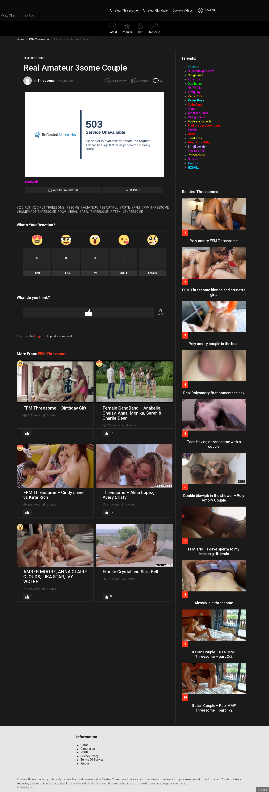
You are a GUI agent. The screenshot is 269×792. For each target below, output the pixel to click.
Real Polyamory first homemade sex (213, 392)
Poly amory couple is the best (214, 343)
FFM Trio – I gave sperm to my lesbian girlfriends (213, 550)
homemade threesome (37, 211)
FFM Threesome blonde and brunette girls (213, 291)
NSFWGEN (194, 87)
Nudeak (31, 181)
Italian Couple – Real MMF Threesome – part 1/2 (214, 707)
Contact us (87, 748)
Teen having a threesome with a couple (214, 443)
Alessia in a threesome (214, 602)
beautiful (110, 206)
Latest (113, 27)
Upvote (88, 312)
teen (117, 211)
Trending (154, 27)
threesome (133, 211)
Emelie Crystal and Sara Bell (130, 570)
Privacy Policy (89, 755)
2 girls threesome (49, 206)
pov (63, 211)
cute (126, 206)
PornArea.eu (196, 154)
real (74, 211)
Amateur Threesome (124, 10)
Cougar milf (195, 74)
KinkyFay (194, 91)
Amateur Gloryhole (155, 10)
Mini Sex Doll (196, 150)
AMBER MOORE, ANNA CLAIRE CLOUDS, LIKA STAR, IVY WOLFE (55, 575)
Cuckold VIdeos (183, 10)
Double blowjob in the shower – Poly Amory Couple (213, 497)
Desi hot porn (196, 82)
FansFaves (195, 137)
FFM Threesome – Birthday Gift (54, 407)
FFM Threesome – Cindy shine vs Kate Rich (53, 494)
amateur (90, 206)
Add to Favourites (65, 189)
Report (135, 189)
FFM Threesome (52, 353)
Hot (140, 27)
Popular (127, 27)
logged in (40, 335)
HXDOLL (193, 166)
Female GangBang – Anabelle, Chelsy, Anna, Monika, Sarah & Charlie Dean (132, 412)
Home (84, 744)
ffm (137, 206)
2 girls (24, 206)
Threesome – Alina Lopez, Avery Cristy (128, 494)
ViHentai (193, 66)
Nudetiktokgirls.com (201, 70)
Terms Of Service (92, 758)
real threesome (95, 211)
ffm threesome (156, 206)
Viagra (192, 108)
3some (74, 206)
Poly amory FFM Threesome (214, 240)
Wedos (85, 762)
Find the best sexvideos (204, 124)
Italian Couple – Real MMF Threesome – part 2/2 (214, 653)
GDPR (84, 751)
